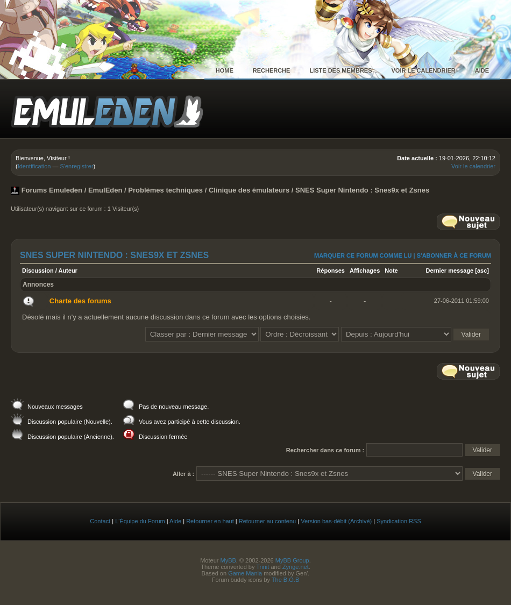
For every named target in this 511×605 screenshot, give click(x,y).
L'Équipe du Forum (140, 521)
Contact (100, 521)
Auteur (67, 270)
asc (482, 270)
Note (391, 270)
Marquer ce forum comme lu (363, 255)
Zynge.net (295, 567)
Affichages (365, 270)
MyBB (228, 560)
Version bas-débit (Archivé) (336, 521)
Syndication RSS (399, 521)
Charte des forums (80, 301)
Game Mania (245, 573)
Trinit (262, 567)
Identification (34, 166)
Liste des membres (340, 70)
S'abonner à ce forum (454, 255)
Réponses (330, 270)
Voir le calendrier (424, 70)
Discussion (38, 270)
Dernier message (450, 270)
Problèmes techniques (165, 190)
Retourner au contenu (267, 521)
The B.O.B (285, 579)
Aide (482, 70)
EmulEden (105, 190)
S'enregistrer (77, 166)
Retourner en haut (210, 521)
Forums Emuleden (52, 190)
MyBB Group (292, 560)
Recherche (271, 70)
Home (224, 70)
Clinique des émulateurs (249, 190)
